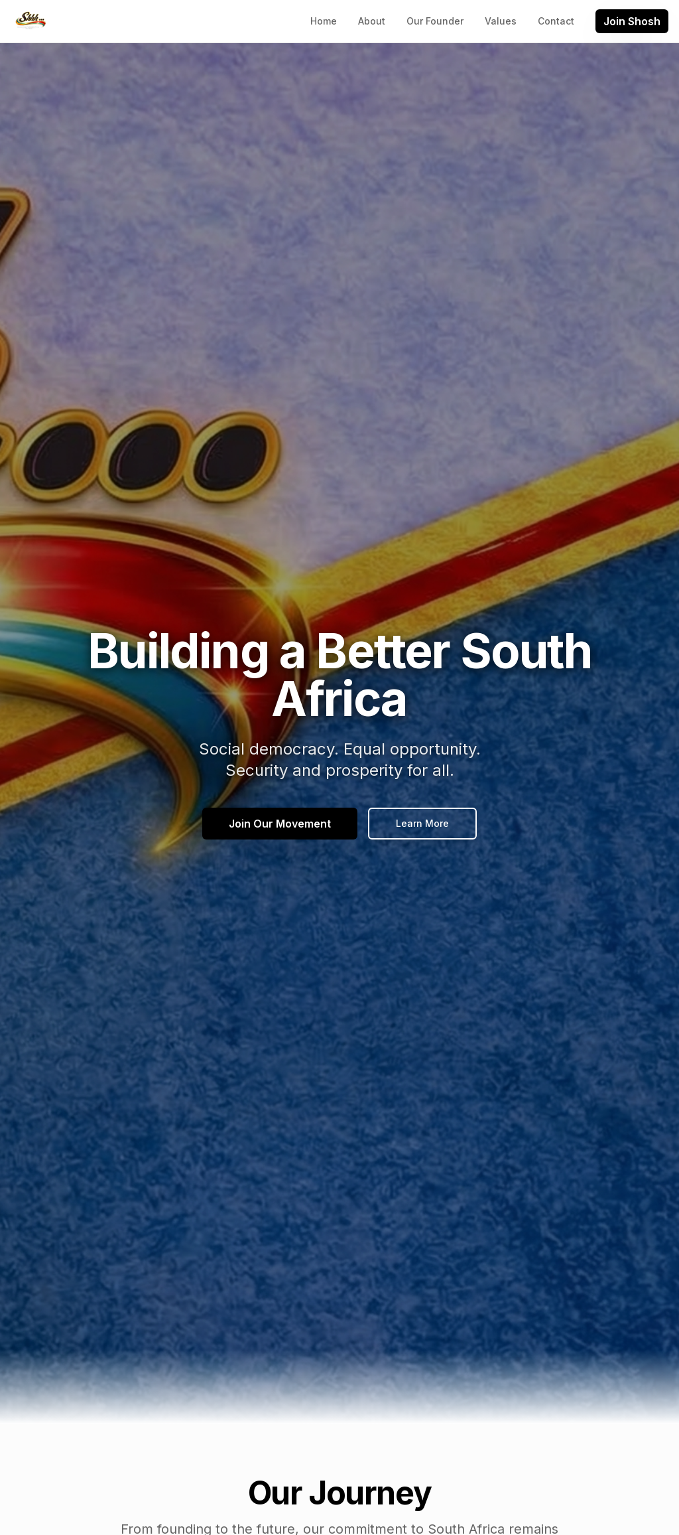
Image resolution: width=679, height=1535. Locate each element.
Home (323, 21)
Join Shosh (631, 21)
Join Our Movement (280, 824)
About (371, 21)
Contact (556, 21)
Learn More (422, 824)
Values (501, 21)
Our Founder (434, 21)
